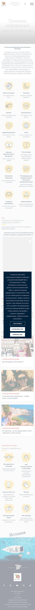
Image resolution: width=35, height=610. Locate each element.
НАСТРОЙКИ (17, 323)
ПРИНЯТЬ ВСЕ (17, 334)
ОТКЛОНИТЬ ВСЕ (17, 329)
